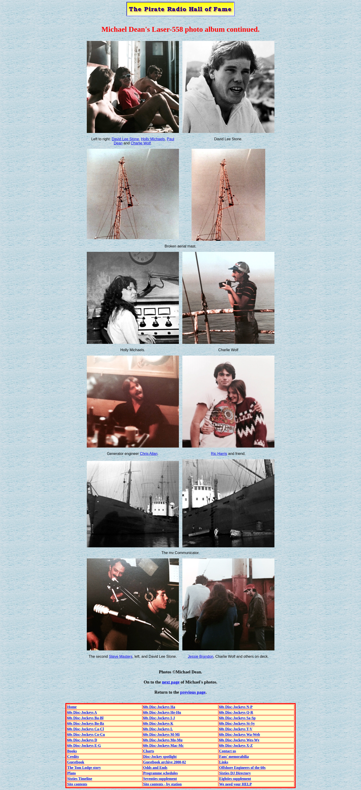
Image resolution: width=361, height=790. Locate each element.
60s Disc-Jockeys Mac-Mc (163, 745)
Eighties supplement (235, 779)
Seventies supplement (160, 779)
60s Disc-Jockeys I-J (159, 718)
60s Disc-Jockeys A (82, 712)
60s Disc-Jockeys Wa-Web (239, 734)
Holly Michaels (153, 139)
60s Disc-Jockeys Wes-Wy (239, 740)
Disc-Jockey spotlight (160, 756)
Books (72, 751)
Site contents (77, 784)
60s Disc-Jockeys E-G (84, 745)
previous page (192, 692)
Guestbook (75, 762)
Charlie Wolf (141, 143)
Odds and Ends (155, 768)
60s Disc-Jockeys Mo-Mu (163, 740)
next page (170, 682)
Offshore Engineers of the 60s (242, 768)
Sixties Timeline (79, 779)
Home (72, 707)
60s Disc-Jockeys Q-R (236, 712)
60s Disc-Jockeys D (82, 740)
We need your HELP (235, 784)
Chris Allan (148, 454)
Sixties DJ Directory (235, 773)
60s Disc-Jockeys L (158, 729)
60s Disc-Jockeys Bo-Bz (85, 723)
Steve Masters (120, 656)
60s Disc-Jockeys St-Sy (237, 723)
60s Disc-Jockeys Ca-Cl (85, 729)
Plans (71, 773)
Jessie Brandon (200, 656)
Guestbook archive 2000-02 (164, 762)
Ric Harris (219, 454)
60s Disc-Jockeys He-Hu (162, 712)
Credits (73, 756)
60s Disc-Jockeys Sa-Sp (237, 718)
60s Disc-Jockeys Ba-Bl (85, 718)
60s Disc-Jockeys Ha (159, 707)
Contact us (227, 751)
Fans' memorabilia (234, 756)
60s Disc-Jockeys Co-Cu (86, 734)
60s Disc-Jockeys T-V (235, 729)
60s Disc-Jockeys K (158, 723)
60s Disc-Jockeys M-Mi (161, 734)
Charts (148, 751)
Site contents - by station (162, 784)
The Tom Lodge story (84, 768)
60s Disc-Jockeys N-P (236, 707)
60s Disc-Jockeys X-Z (236, 745)
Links (223, 762)
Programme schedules (160, 773)
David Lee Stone (125, 139)
